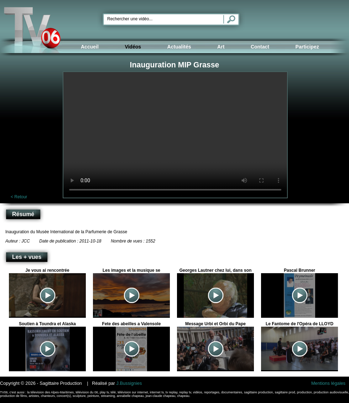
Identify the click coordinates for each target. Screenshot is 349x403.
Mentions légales (328, 383)
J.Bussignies (129, 383)
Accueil (90, 47)
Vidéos (133, 47)
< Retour (19, 196)
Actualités (179, 47)
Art (220, 47)
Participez (307, 47)
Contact (260, 47)
